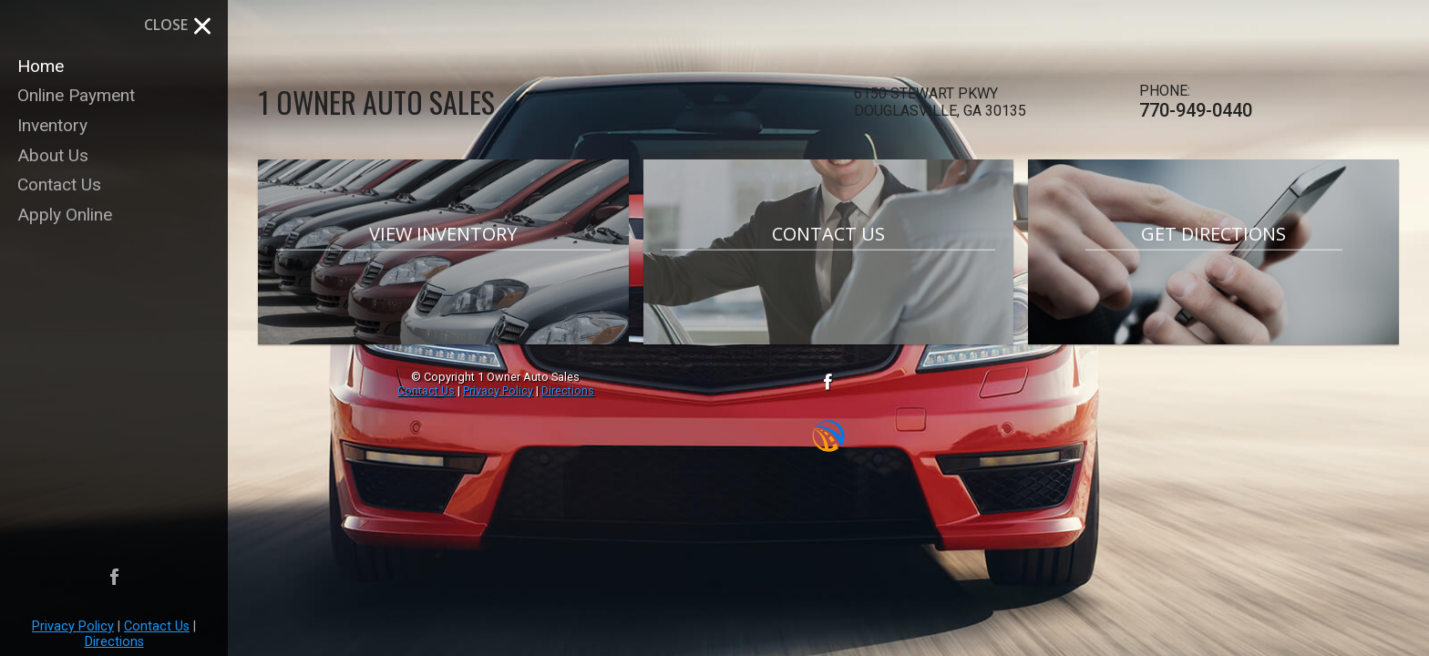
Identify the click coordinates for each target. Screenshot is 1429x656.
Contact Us (157, 626)
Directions (114, 642)
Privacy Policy (73, 626)
